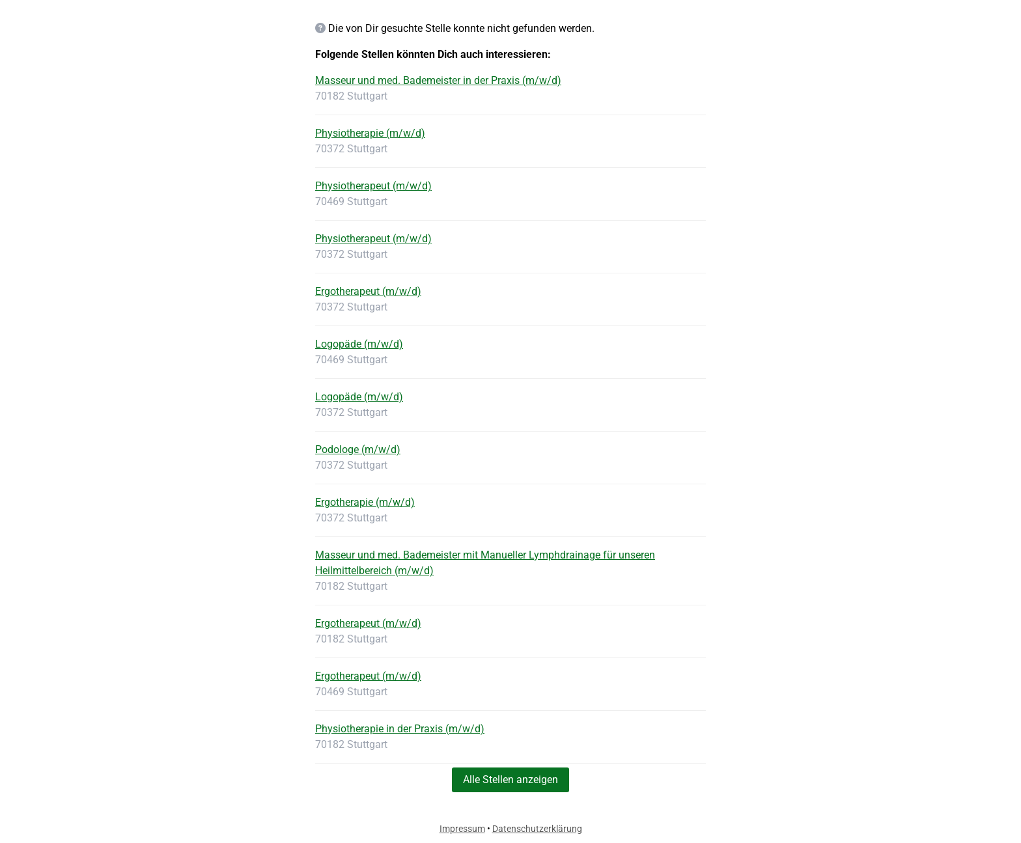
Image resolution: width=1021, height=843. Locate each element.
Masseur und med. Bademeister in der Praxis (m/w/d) (438, 80)
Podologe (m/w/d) (357, 449)
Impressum (462, 828)
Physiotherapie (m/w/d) (370, 133)
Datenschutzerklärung (537, 828)
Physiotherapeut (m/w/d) (373, 186)
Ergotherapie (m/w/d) (365, 502)
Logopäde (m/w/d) (359, 344)
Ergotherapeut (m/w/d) (368, 291)
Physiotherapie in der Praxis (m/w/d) (399, 729)
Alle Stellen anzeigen (510, 779)
